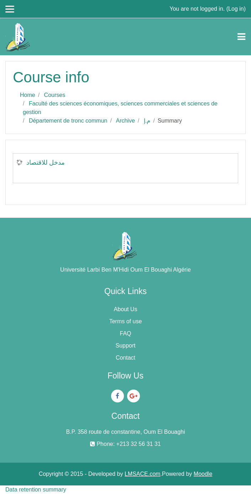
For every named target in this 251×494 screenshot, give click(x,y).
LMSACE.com (142, 474)
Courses (55, 95)
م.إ (147, 121)
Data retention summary (35, 490)
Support (125, 346)
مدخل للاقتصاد (45, 162)
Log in (236, 9)
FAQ (125, 333)
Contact (125, 358)
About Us (125, 309)
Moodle (203, 474)
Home (27, 95)
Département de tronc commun (68, 121)
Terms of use (125, 321)
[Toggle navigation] (241, 37)
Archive (125, 121)
